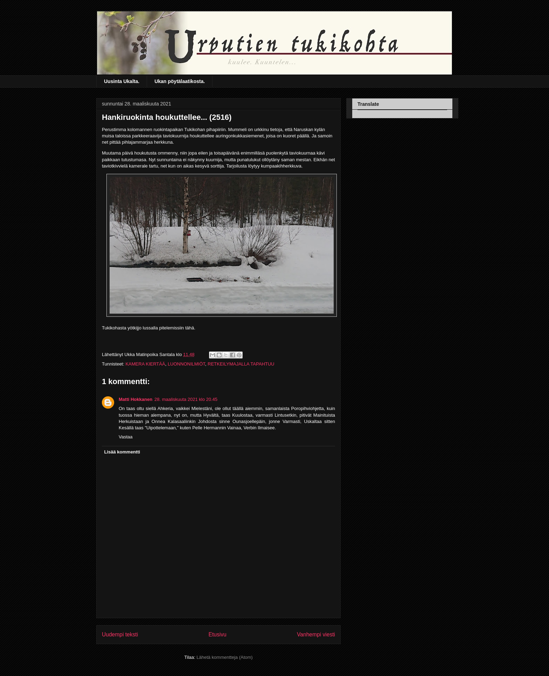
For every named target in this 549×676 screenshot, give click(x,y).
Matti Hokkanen (135, 399)
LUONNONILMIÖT (186, 364)
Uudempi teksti (120, 634)
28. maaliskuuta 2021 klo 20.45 (185, 399)
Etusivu (218, 634)
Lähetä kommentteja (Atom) (224, 657)
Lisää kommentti (122, 452)
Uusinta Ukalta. (121, 81)
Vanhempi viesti (316, 634)
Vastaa (126, 436)
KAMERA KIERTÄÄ (145, 364)
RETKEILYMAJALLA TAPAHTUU (241, 364)
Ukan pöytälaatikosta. (179, 81)
